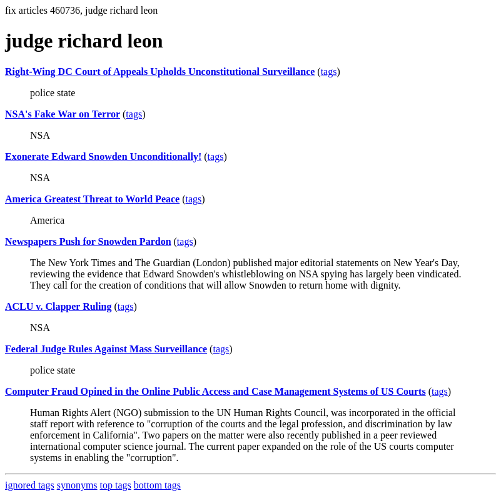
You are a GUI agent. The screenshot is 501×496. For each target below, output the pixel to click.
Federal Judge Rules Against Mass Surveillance (106, 349)
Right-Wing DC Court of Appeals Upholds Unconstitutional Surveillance (160, 71)
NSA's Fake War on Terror (62, 114)
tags (329, 71)
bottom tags (157, 485)
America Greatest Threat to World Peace (92, 199)
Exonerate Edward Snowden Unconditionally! (103, 156)
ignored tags (29, 485)
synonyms (77, 485)
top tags (115, 485)
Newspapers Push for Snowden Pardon (88, 241)
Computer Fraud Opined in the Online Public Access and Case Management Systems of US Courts (215, 391)
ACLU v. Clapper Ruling (58, 306)
